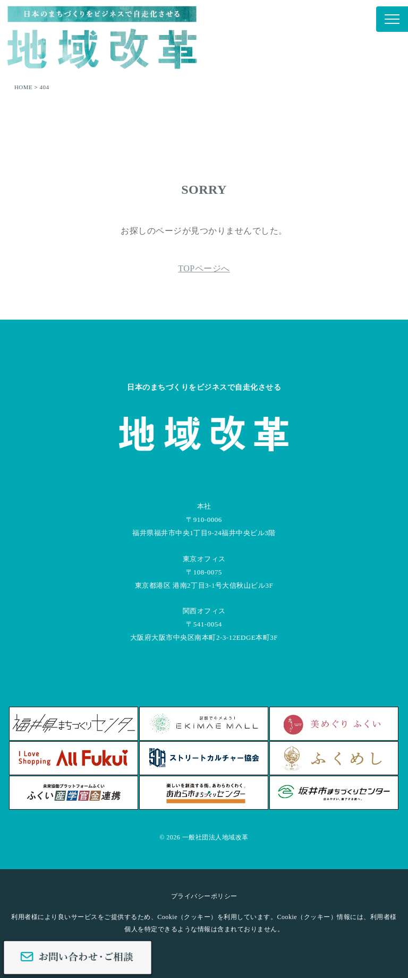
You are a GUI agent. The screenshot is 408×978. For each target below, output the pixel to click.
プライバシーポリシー (204, 896)
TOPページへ (204, 268)
